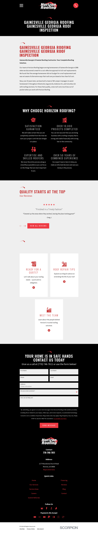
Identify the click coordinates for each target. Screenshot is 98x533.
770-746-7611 (49, 452)
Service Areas (33, 489)
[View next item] (25, 226)
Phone (22, 377)
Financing (64, 480)
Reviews (64, 485)
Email (52, 377)
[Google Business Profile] (42, 508)
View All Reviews (38, 226)
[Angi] (56, 508)
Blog (64, 489)
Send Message (49, 425)
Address (22, 384)
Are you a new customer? (27, 391)
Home (34, 480)
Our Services (34, 485)
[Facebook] (46, 508)
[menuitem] (22, 529)
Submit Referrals (34, 498)
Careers (33, 493)
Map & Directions (49, 470)
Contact (64, 493)
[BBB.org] (51, 508)
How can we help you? (26, 398)
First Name (23, 370)
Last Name (53, 370)
